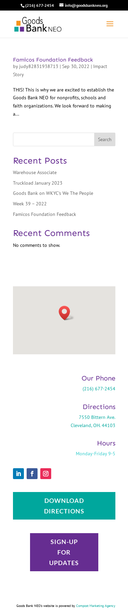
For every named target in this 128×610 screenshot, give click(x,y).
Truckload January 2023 (37, 183)
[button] (66, 313)
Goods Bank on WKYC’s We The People (53, 193)
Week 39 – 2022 (30, 204)
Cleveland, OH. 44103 (93, 425)
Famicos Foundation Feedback (53, 59)
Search (105, 139)
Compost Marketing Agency (95, 606)
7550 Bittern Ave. (97, 417)
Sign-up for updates (64, 552)
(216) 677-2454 (39, 5)
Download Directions (64, 506)
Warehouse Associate (35, 172)
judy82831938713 (38, 66)
